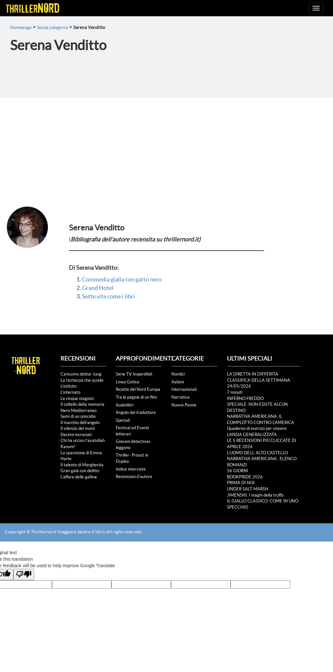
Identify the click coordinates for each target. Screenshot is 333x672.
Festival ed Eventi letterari (132, 430)
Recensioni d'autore (134, 476)
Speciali (123, 420)
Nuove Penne (183, 405)
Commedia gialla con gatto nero (122, 279)
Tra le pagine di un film (136, 397)
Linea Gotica (127, 381)
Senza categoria (52, 27)
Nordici (178, 374)
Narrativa (180, 397)
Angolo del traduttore (136, 412)
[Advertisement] (166, 146)
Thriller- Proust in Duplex (132, 458)
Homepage (21, 27)
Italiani (177, 381)
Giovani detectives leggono (133, 444)
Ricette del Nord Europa (138, 389)
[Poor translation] (23, 574)
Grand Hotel (97, 287)
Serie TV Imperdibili (134, 374)
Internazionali (184, 389)
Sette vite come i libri (108, 296)
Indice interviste (131, 469)
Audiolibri (124, 405)
